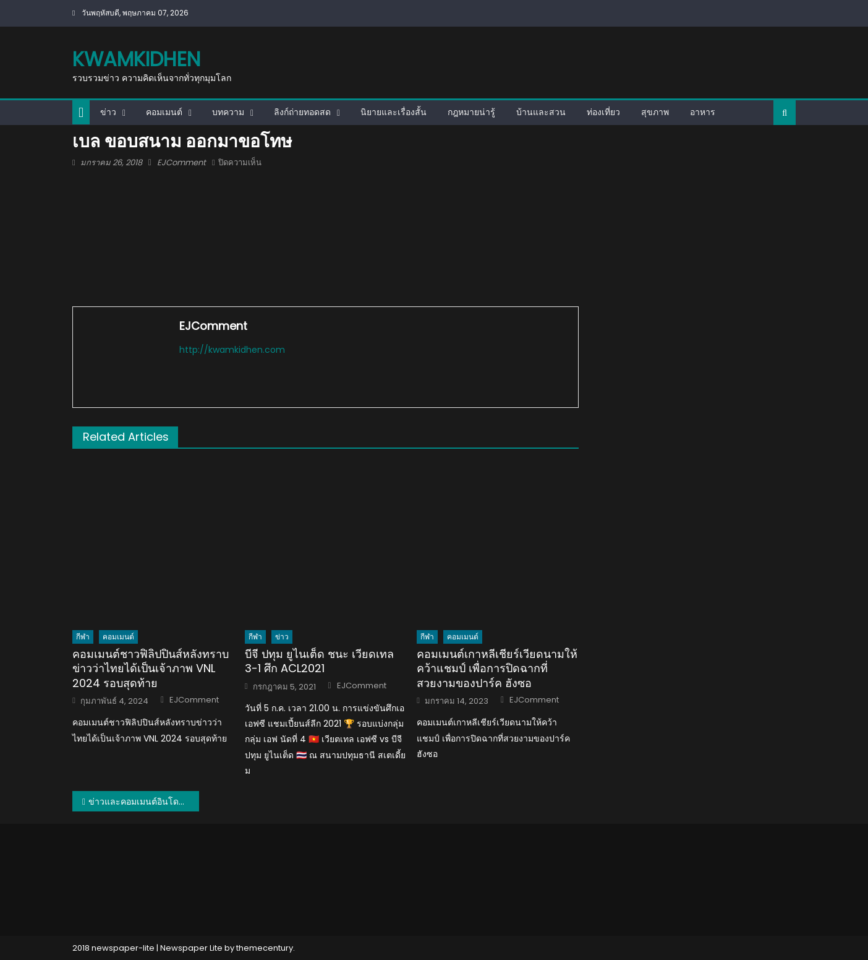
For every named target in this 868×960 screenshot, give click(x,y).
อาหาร (702, 112)
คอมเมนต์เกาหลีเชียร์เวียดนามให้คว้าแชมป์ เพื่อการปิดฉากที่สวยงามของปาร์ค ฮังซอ (497, 668)
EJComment (181, 162)
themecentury (264, 948)
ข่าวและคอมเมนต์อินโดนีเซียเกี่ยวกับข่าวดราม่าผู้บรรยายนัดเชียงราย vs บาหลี (143, 801)
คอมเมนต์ (164, 112)
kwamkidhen (136, 59)
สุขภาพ (655, 112)
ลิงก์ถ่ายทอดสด (302, 112)
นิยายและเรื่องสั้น (393, 112)
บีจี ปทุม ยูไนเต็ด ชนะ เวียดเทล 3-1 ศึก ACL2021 (319, 661)
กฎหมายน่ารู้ (471, 112)
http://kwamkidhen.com (232, 350)
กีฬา (83, 636)
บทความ (228, 112)
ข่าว (108, 112)
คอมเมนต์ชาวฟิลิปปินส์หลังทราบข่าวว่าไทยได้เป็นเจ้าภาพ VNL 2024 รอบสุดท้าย (150, 668)
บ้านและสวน (541, 112)
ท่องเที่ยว (603, 112)
